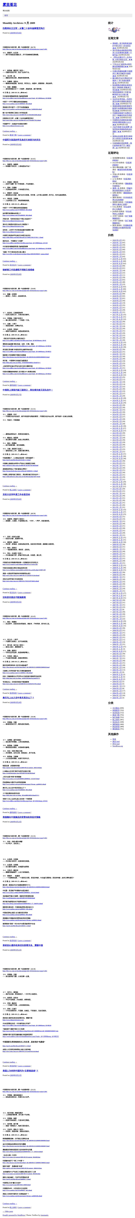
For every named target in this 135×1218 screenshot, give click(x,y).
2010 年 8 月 (117, 519)
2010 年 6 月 (117, 524)
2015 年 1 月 (117, 396)
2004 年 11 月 (117, 677)
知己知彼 (116, 717)
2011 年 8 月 (117, 491)
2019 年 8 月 (117, 268)
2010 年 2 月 (117, 533)
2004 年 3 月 (117, 695)
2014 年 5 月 (117, 414)
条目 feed (116, 741)
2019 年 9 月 (117, 266)
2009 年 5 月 (117, 554)
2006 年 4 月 (117, 640)
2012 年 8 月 (117, 463)
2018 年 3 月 (117, 308)
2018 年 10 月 (117, 291)
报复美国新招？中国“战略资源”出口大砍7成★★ (121, 94)
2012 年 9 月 (117, 461)
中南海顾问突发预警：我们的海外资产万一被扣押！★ (122, 145)
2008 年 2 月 (117, 589)
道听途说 (13, 385)
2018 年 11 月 (117, 289)
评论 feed (116, 744)
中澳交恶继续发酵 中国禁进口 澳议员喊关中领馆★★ (122, 73)
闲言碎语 (13, 1066)
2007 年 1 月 (117, 619)
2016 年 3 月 (117, 363)
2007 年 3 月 (117, 614)
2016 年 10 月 (117, 347)
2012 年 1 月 (117, 479)
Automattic (44, 1215)
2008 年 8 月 (117, 575)
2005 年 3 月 (117, 667)
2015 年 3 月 (117, 391)
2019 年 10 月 (117, 263)
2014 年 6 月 (117, 412)
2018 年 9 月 (117, 294)
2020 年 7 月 (117, 243)
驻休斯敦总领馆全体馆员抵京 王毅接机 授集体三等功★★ (122, 87)
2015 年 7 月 (117, 382)
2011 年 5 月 (117, 498)
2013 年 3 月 (117, 447)
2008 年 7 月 (117, 577)
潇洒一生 (116, 188)
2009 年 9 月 (117, 544)
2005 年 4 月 (117, 665)
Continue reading (10, 131)
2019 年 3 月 (117, 280)
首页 (6, 15)
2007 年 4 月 (117, 612)
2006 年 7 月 (117, 633)
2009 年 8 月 (117, 547)
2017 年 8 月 (117, 324)
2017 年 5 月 (117, 331)
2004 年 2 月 (117, 698)
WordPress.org (117, 746)
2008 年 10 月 (117, 570)
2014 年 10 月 (117, 403)
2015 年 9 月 (117, 377)
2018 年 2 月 (117, 310)
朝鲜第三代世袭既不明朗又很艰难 (18, 270)
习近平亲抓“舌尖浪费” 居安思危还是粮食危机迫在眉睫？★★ (122, 129)
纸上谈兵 (13, 490)
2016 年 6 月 (117, 356)
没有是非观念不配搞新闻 (14, 597)
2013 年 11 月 (117, 428)
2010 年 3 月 (117, 530)
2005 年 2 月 (117, 670)
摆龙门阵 (13, 135)
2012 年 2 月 (117, 477)
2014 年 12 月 (117, 398)
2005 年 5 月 (117, 663)
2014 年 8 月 (117, 407)
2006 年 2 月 (117, 642)
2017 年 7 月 (117, 326)
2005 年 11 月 (117, 649)
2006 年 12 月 (117, 621)
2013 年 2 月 (117, 449)
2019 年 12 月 (117, 259)
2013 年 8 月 (117, 435)
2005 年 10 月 (117, 651)
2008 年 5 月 (117, 582)
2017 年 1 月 (117, 340)
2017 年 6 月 (117, 328)
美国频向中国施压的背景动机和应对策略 (21, 817)
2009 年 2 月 (117, 561)
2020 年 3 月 (117, 252)
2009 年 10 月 (117, 542)
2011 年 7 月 (117, 493)
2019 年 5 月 (117, 275)
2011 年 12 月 (117, 482)
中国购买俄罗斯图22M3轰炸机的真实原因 (122, 227)
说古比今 (13, 265)
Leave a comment (24, 135)
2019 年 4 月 (117, 277)
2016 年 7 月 (117, 354)
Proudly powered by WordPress (14, 1215)
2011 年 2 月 (117, 505)
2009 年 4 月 (117, 556)
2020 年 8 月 (117, 240)
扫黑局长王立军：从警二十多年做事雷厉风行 (24, 28)
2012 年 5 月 (117, 470)
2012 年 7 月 (117, 465)
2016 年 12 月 (117, 342)
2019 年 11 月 (117, 261)
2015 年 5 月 (117, 386)
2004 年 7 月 (117, 686)
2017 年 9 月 (117, 321)
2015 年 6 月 (117, 384)
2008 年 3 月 (117, 586)
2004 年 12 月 (117, 674)
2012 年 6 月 (117, 468)
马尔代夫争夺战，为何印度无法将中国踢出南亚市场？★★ (122, 101)
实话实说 (13, 693)
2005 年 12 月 (117, 647)
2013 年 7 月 (117, 438)
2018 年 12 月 (117, 287)
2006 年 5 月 (117, 637)
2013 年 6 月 (117, 440)
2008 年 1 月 (117, 591)
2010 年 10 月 (117, 514)
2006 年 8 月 (117, 630)
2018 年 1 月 (117, 312)
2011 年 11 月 (117, 484)
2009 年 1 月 (117, 563)
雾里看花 (10, 5)
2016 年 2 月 (117, 366)
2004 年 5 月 (117, 691)
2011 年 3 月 (117, 503)
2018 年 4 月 (117, 305)
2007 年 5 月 (117, 609)
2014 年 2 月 (117, 421)
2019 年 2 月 (117, 282)
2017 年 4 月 (117, 333)
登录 (114, 739)
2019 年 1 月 (117, 284)
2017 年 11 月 (117, 317)
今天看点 (116, 708)
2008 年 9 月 (117, 572)
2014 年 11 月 (117, 400)
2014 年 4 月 (117, 417)
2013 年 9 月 (117, 433)
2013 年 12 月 (117, 426)
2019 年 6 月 (117, 273)
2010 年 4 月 (117, 528)
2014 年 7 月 (117, 410)
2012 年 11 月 (117, 456)
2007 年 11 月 (117, 596)
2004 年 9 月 (117, 681)
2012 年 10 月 (117, 458)
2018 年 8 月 (117, 296)
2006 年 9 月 (117, 628)
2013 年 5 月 (117, 442)
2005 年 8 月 (117, 656)
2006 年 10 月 (117, 626)
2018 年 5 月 (117, 303)
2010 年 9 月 (117, 517)
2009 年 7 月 (117, 549)
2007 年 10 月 (117, 598)
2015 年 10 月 (117, 375)
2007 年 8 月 (117, 602)
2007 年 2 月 (117, 616)
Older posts (8, 1211)
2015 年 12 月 (117, 370)
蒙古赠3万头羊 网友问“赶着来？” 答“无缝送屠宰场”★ (122, 80)
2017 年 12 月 (117, 315)
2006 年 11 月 (117, 623)
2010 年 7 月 (117, 521)
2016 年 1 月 (117, 368)
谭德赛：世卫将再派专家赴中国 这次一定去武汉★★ (122, 45)
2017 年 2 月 (117, 338)
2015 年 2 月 (117, 393)
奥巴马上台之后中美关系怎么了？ (18, 698)
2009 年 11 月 (117, 540)
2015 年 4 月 (117, 389)
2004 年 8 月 (117, 684)
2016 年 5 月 (117, 359)
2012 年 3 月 (117, 475)
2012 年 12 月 (117, 454)
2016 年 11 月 (117, 345)
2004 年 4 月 (117, 693)
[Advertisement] (56, 40)
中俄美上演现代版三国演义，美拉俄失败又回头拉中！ (28, 390)
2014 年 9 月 (117, 405)
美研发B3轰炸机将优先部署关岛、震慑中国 (23, 945)
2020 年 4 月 (117, 249)
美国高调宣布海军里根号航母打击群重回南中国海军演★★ (122, 108)
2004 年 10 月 (117, 679)
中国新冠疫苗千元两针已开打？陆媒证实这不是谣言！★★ (122, 115)
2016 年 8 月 (117, 352)
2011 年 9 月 (117, 489)
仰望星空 (116, 710)
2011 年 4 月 (117, 500)
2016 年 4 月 (117, 361)
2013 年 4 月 (117, 445)
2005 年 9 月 (117, 654)
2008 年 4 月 (117, 584)
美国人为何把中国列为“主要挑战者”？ (20, 1071)
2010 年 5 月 (117, 526)
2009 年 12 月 (117, 537)
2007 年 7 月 (117, 605)
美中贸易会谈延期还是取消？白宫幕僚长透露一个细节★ (122, 52)
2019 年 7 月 (117, 270)
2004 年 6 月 (117, 688)
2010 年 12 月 (117, 510)
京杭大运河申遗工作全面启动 (16, 494)
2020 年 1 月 (117, 256)
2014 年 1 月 (117, 424)
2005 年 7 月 (117, 658)
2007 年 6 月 (117, 607)
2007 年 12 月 (117, 593)
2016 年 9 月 (117, 349)
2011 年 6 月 (117, 496)
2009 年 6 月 (117, 551)
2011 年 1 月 (117, 507)
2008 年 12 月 (117, 565)
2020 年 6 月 (117, 245)
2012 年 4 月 (117, 472)
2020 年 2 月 (117, 254)
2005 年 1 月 (117, 672)
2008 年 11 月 (117, 568)
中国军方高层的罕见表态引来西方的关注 (21, 140)
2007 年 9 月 (117, 600)
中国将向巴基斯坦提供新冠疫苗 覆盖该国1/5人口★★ (122, 122)
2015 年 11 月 (117, 373)
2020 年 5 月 (117, 247)
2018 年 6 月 (117, 301)
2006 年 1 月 (117, 644)
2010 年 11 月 (117, 512)
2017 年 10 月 (117, 319)
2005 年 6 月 (117, 661)
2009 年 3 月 (117, 558)
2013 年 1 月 (117, 452)
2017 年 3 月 (117, 335)
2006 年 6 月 (117, 635)
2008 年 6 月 (117, 579)
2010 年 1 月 (117, 535)
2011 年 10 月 (117, 486)
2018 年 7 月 (117, 298)
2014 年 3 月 (117, 419)
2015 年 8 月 (117, 380)
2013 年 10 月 (117, 431)
